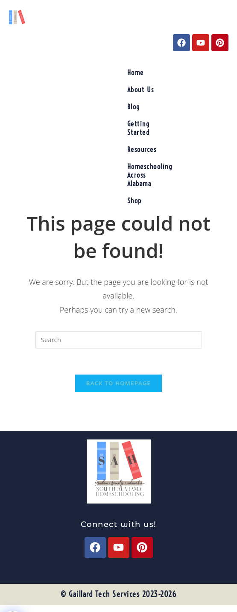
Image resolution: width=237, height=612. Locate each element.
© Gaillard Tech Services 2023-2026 (118, 594)
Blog (133, 106)
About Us (140, 89)
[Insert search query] (118, 339)
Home (135, 72)
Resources (142, 149)
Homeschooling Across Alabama (150, 175)
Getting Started (138, 128)
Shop (134, 200)
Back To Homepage (118, 383)
